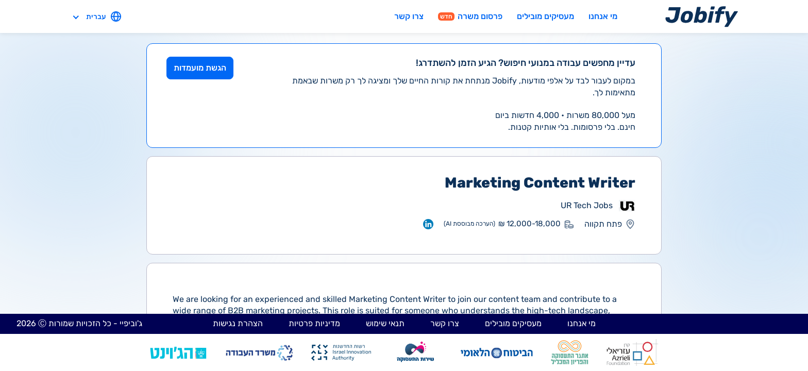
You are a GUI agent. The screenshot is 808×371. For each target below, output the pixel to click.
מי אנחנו (602, 16)
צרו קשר (409, 16)
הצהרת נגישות (238, 323)
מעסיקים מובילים (545, 16)
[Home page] (701, 16)
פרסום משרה (470, 16)
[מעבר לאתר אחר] (627, 205)
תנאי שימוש (385, 323)
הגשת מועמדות (200, 68)
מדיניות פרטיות (314, 323)
